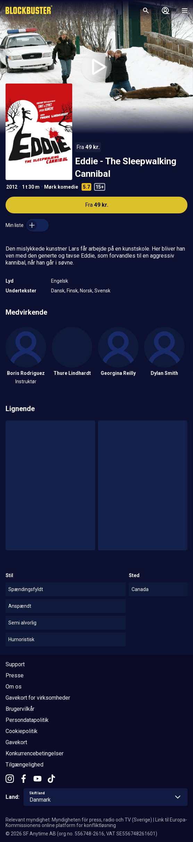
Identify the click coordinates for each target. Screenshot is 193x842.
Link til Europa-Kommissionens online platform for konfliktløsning (96, 822)
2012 (11, 187)
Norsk (86, 290)
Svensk (102, 290)
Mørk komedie (61, 187)
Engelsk (59, 281)
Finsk (72, 290)
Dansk (58, 290)
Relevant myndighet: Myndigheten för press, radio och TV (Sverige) (79, 820)
